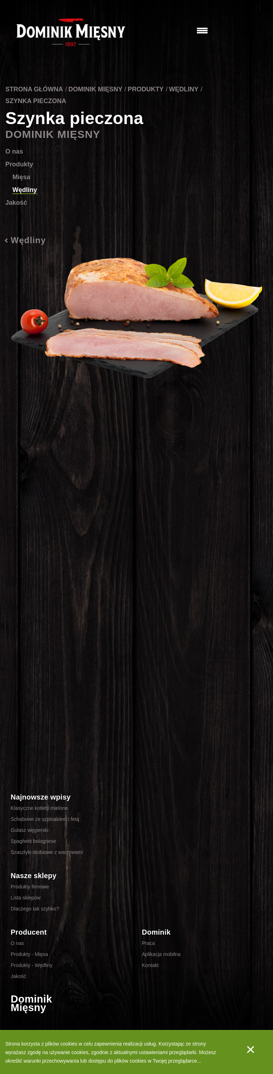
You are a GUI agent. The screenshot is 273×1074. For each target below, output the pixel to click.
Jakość (16, 202)
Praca (148, 943)
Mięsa (21, 177)
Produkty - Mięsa (29, 954)
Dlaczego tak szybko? (35, 909)
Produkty (146, 89)
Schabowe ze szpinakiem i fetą (45, 819)
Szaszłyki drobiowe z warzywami (47, 852)
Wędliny (183, 89)
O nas (14, 151)
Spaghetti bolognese (33, 841)
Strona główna (34, 89)
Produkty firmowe (30, 886)
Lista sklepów (26, 898)
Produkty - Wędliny (31, 965)
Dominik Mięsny (95, 89)
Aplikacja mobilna (161, 954)
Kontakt (150, 965)
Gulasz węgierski (29, 830)
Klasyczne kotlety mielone (39, 808)
